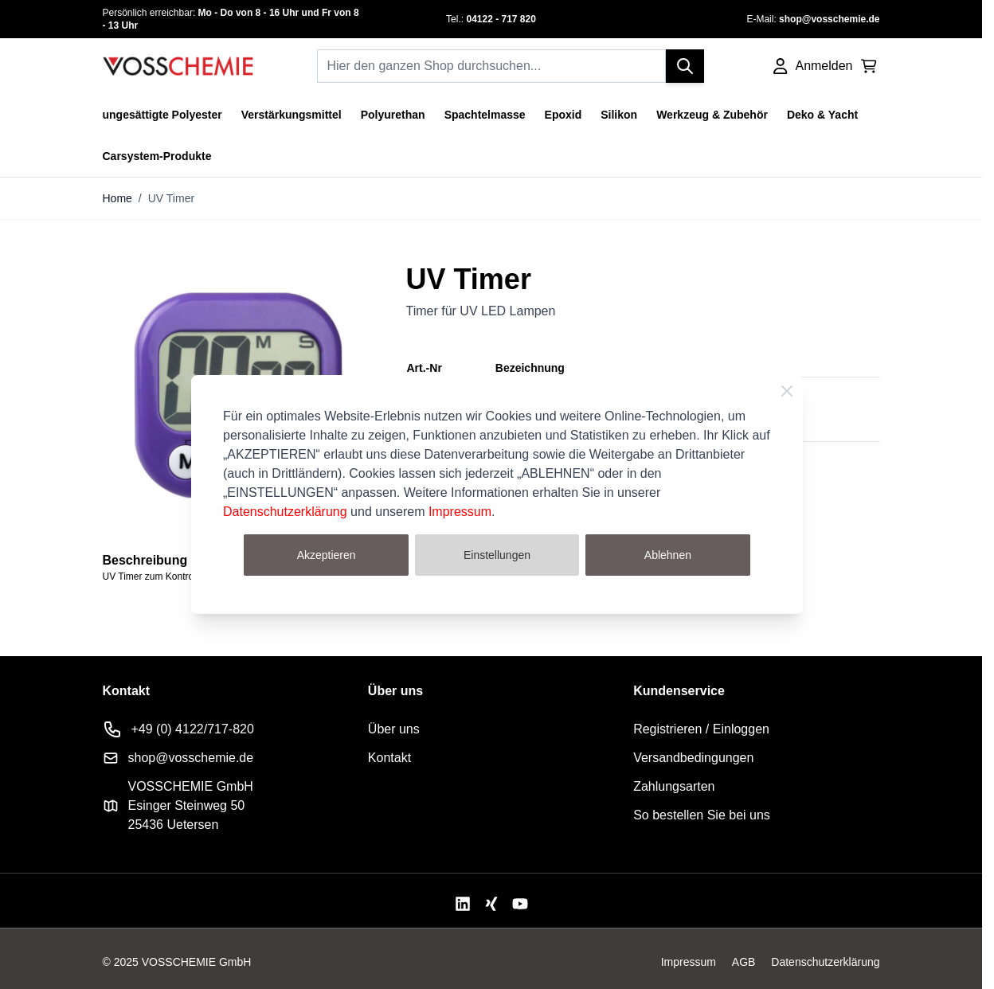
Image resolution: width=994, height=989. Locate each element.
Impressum (460, 511)
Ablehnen (667, 555)
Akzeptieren (326, 555)
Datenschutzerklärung (285, 511)
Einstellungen (497, 555)
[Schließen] (786, 391)
